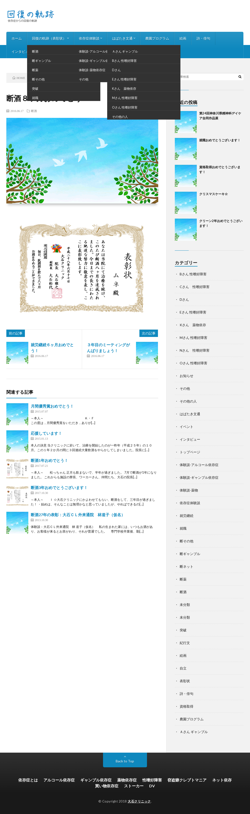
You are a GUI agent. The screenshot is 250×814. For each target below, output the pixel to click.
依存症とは (28, 780)
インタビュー (21, 51)
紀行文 (185, 643)
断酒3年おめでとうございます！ (59, 487)
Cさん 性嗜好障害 (194, 287)
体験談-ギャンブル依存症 (199, 477)
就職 (183, 528)
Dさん (184, 299)
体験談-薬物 (189, 490)
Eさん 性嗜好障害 (193, 312)
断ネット (186, 566)
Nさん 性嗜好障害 (194, 350)
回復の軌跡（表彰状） (49, 38)
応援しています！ (46, 433)
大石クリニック (139, 801)
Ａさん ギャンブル (194, 732)
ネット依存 (222, 780)
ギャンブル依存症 (96, 780)
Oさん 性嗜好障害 (193, 363)
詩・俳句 (203, 38)
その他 (185, 388)
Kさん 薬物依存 (193, 325)
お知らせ (49, 51)
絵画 (182, 38)
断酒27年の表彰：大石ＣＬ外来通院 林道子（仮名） (78, 514)
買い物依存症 (106, 785)
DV (152, 785)
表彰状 (185, 681)
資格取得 (186, 706)
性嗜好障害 (152, 780)
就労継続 (186, 515)
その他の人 (188, 401)
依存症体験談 (89, 38)
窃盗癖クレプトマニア (187, 780)
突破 (183, 630)
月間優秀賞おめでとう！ (52, 406)
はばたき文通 (122, 38)
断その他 (186, 541)
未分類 (185, 604)
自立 (183, 668)
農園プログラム (157, 38)
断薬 (183, 579)
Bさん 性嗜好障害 (193, 274)
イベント (186, 426)
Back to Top (125, 761)
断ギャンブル (190, 554)
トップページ (190, 452)
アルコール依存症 (59, 780)
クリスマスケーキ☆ (213, 194)
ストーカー (134, 785)
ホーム (16, 38)
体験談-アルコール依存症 (199, 465)
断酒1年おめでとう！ (49, 460)
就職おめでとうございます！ (219, 140)
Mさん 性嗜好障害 (193, 337)
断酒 (34, 110)
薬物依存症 (127, 780)
